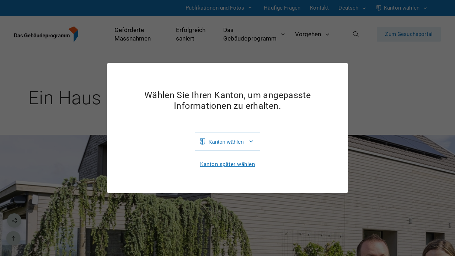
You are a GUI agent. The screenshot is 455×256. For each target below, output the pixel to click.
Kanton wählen (225, 142)
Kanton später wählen (227, 164)
